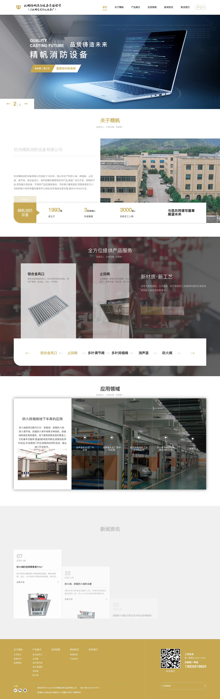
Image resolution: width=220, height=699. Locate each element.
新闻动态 (74, 654)
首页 (105, 7)
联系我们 (185, 7)
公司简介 (18, 654)
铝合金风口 (48, 353)
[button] (8, 104)
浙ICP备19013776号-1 (90, 688)
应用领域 (152, 7)
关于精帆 (119, 7)
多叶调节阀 (96, 353)
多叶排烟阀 (119, 353)
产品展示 (135, 7)
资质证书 (18, 659)
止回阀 (72, 353)
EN (203, 7)
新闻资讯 (168, 7)
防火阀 (167, 353)
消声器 (143, 353)
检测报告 (18, 663)
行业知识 (74, 659)
